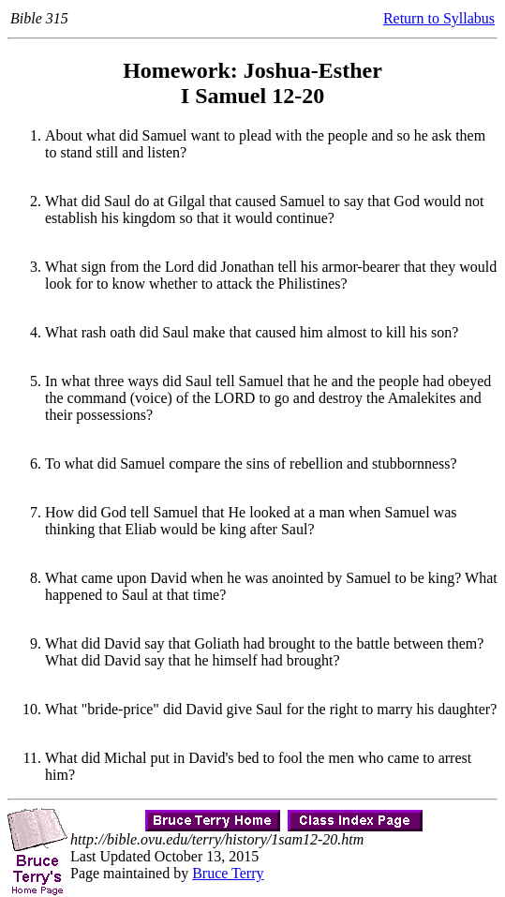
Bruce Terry (227, 873)
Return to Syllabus (439, 18)
